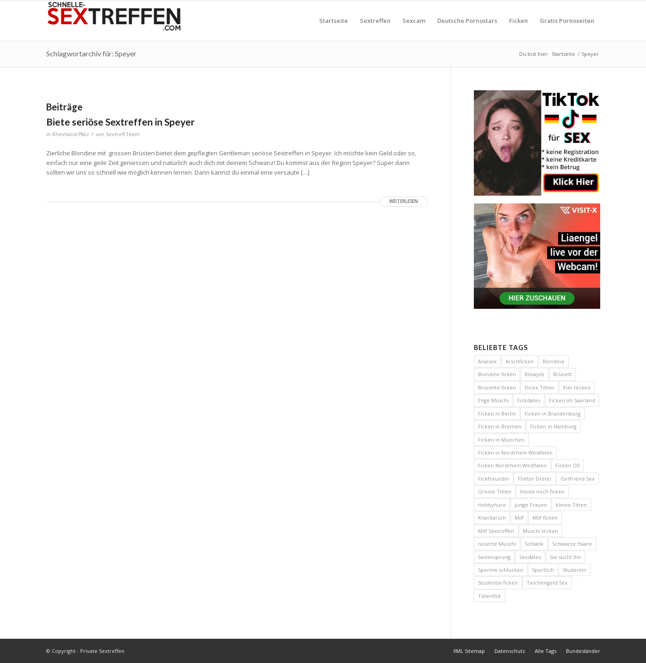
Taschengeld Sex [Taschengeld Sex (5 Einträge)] (547, 582)
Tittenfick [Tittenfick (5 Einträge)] (489, 595)
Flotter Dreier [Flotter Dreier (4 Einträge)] (535, 478)
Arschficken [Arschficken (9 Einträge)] (519, 361)
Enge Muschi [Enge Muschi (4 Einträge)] (493, 400)
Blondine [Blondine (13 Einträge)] (554, 361)
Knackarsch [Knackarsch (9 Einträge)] (492, 517)
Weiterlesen (403, 201)
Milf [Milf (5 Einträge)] (519, 517)
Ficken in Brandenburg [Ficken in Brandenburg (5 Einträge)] (553, 413)
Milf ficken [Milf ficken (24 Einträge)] (545, 517)
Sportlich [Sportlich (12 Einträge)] (543, 569)
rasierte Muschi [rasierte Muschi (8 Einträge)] (497, 543)
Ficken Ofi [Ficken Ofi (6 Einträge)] (567, 465)
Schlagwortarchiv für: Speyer (91, 53)
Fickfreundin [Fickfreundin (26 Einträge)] (493, 478)
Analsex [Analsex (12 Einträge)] (487, 361)
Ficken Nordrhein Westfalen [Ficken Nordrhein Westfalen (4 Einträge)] (512, 465)
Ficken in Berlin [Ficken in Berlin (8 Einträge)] (497, 413)
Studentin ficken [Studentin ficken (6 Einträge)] (498, 582)
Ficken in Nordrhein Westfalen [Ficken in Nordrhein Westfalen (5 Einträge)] (515, 452)
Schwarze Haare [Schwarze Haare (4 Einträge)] (572, 543)
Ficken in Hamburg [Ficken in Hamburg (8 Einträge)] (553, 426)
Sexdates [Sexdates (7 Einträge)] (530, 556)
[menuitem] (333, 20)
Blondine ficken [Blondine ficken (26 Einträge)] (497, 374)
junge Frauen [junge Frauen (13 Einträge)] (531, 504)
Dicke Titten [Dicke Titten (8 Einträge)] (539, 387)
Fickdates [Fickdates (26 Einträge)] (528, 400)
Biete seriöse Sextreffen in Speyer (120, 121)
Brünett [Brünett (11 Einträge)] (562, 374)
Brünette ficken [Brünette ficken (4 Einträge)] (497, 387)
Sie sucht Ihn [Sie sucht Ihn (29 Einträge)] (565, 556)
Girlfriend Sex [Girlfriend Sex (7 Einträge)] (577, 478)
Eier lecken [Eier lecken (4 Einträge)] (577, 387)
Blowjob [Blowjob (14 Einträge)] (534, 374)
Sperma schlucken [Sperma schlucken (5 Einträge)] (500, 569)
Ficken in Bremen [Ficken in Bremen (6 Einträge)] (499, 426)
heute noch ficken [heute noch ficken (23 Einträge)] (542, 491)
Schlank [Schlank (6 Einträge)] (534, 543)
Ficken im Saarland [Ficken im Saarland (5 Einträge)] (572, 400)
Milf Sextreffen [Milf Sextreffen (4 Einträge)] (496, 530)
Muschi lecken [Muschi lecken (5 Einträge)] (540, 530)
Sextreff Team (123, 134)
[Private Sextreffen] (115, 20)
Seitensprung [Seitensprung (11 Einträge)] (494, 556)
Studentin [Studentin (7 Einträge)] (574, 569)
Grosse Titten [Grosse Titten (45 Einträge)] (494, 491)
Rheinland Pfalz (70, 134)
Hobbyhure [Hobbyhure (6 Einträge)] (492, 504)
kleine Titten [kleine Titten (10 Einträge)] (571, 504)
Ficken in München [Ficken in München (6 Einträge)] (501, 439)
